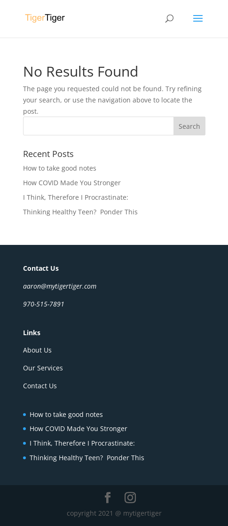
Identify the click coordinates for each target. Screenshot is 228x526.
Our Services (43, 367)
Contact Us (40, 385)
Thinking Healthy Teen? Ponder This (80, 211)
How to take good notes (59, 168)
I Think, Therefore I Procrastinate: (75, 197)
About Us (37, 349)
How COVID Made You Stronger (72, 182)
